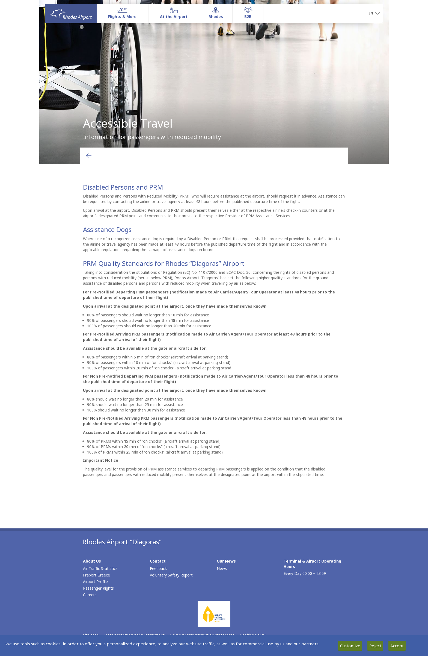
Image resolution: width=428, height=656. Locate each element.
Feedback (158, 568)
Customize (350, 645)
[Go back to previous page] (89, 155)
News (222, 568)
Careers (90, 594)
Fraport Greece (96, 575)
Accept (397, 645)
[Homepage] (71, 13)
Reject (375, 645)
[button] (374, 13)
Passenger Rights (98, 588)
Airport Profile (95, 581)
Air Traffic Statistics (100, 568)
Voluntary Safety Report (171, 575)
